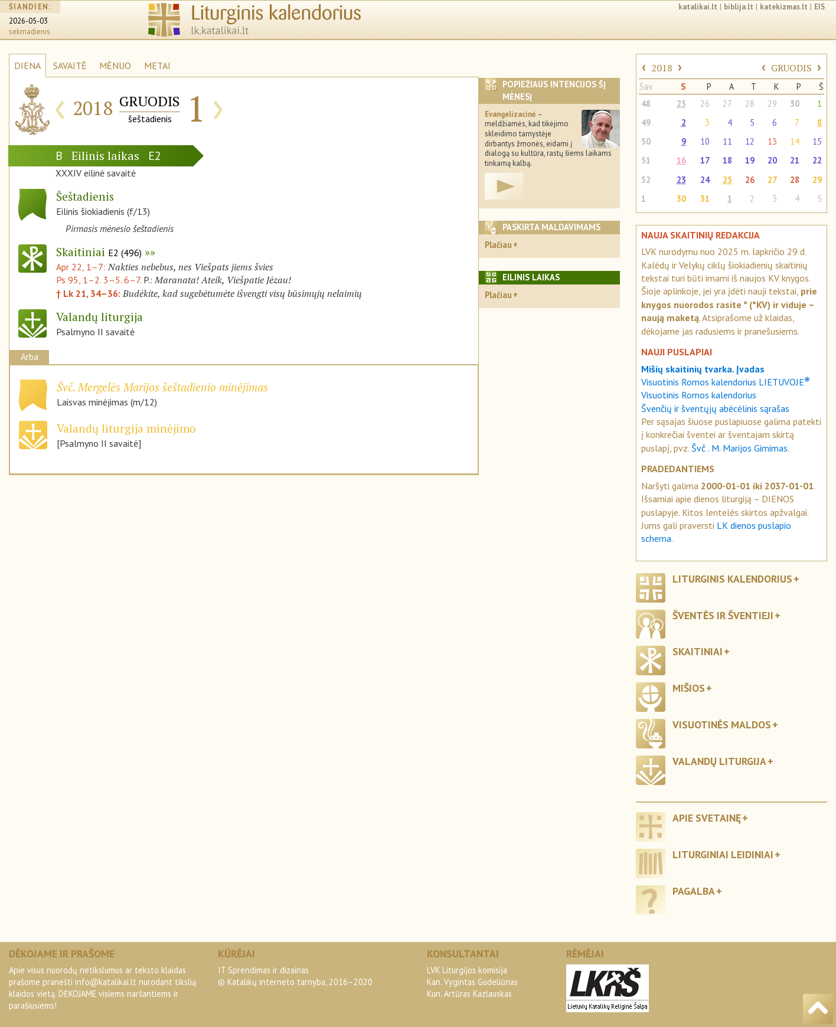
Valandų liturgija (719, 761)
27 (727, 103)
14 (794, 141)
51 (646, 160)
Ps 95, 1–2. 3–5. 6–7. (98, 280)
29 (772, 103)
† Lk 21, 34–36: (89, 293)
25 (681, 103)
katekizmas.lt (784, 7)
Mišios (688, 688)
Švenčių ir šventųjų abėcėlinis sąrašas (715, 408)
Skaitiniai (99, 251)
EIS (819, 7)
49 (646, 122)
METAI (157, 65)
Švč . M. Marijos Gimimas (739, 448)
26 (705, 103)
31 (705, 198)
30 (794, 103)
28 (750, 103)
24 (705, 179)
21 (794, 160)
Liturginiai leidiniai (722, 854)
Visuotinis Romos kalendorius (698, 395)
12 (750, 141)
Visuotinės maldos (721, 724)
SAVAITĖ (70, 65)
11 (727, 141)
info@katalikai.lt (105, 981)
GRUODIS (791, 67)
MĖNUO (115, 65)
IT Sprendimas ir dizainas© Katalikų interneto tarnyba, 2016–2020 (295, 975)
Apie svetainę (706, 818)
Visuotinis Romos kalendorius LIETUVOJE (725, 382)
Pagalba (693, 891)
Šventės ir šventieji (722, 615)
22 (817, 160)
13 (772, 141)
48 (646, 103)
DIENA (27, 65)
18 (727, 160)
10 (705, 141)
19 (750, 160)
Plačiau (498, 244)
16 (681, 160)
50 (646, 141)
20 (772, 160)
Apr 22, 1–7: (82, 267)
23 (681, 179)
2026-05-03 (28, 21)
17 (705, 160)
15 (817, 141)
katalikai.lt (697, 7)
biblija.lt (738, 7)
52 (646, 179)
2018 (661, 67)
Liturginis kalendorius (732, 579)
